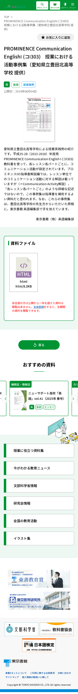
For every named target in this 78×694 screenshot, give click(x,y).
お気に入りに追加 (57, 37)
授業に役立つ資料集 (30, 452)
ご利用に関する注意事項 (44, 674)
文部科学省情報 (26, 487)
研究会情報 (23, 504)
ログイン (64, 6)
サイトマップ (30, 679)
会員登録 (38, 307)
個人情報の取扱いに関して (54, 679)
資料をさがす (42, 6)
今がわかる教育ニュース (33, 469)
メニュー (72, 6)
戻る (39, 345)
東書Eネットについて (16, 674)
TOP (7, 17)
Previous (5, 400)
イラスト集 (23, 540)
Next (72, 400)
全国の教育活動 (26, 522)
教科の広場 (55, 6)
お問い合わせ (12, 679)
